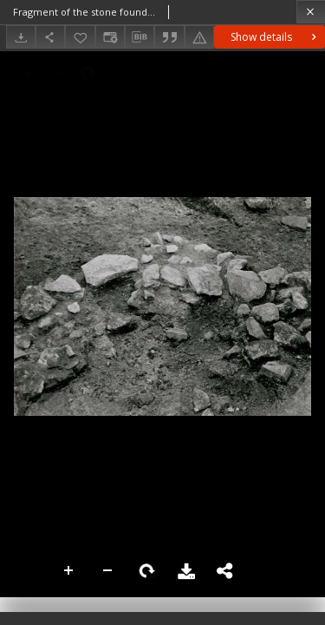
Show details (275, 37)
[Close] (310, 11)
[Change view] (110, 37)
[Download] (21, 37)
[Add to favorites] (79, 37)
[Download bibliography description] (139, 37)
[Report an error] (199, 37)
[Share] (50, 37)
